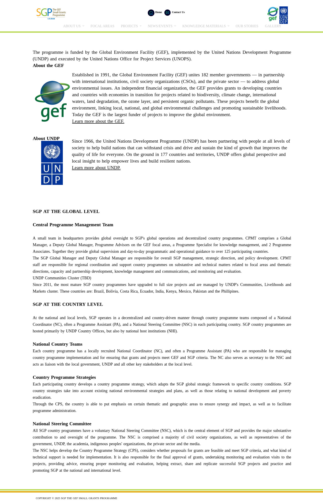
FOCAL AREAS (102, 26)
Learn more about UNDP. (96, 168)
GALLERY (273, 26)
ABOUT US (72, 26)
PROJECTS (129, 26)
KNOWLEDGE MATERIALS (204, 26)
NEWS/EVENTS (160, 26)
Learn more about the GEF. (98, 121)
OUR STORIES (247, 26)
